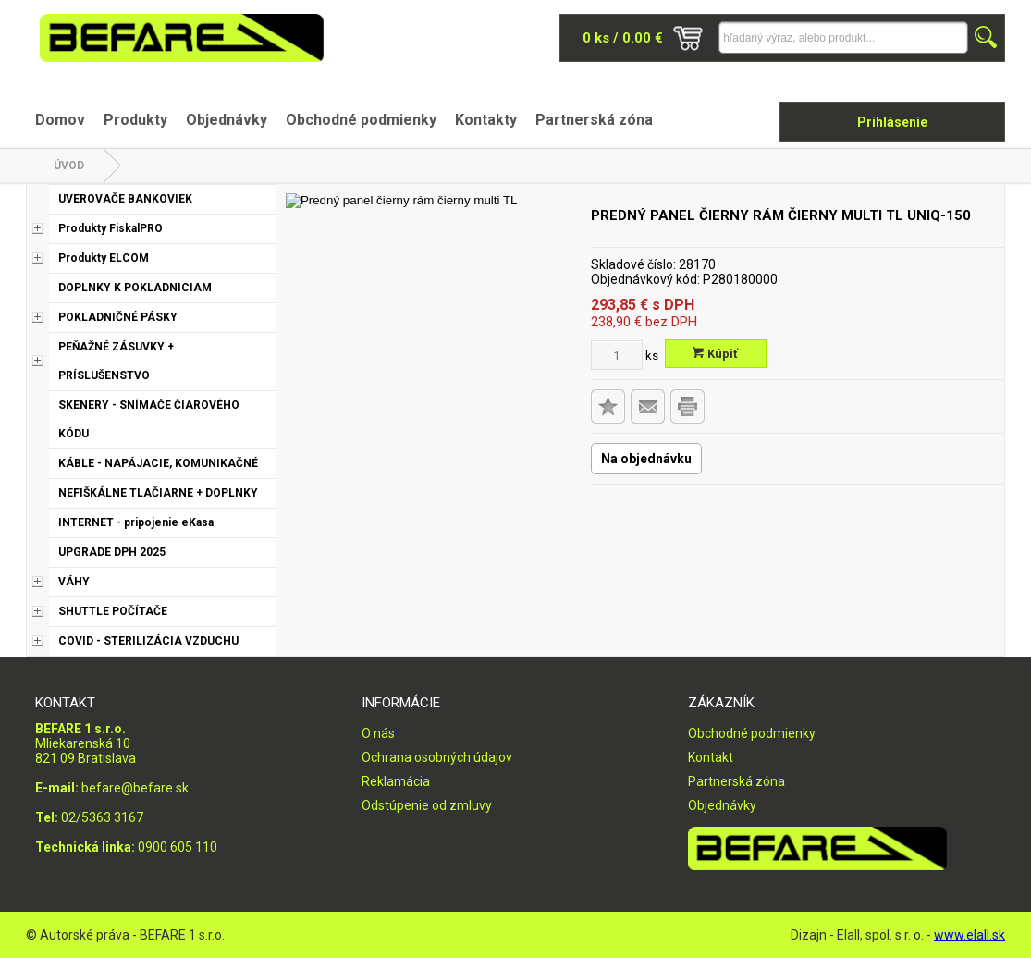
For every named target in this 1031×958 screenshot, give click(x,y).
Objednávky (226, 120)
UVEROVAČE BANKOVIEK (125, 198)
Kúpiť (715, 354)
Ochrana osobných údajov (437, 757)
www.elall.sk (969, 934)
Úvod (69, 165)
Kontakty (486, 120)
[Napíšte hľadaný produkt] (843, 37)
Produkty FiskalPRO (110, 228)
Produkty (135, 120)
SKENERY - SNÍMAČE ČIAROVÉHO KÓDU (148, 419)
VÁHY (74, 581)
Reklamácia (396, 781)
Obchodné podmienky (361, 120)
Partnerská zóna (594, 120)
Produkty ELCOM (103, 258)
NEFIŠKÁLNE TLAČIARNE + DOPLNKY (158, 492)
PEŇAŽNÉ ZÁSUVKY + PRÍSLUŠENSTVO (116, 361)
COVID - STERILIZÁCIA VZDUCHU (148, 640)
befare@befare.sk (135, 787)
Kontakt (710, 757)
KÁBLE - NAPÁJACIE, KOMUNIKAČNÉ (158, 463)
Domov (60, 120)
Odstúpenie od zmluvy (427, 805)
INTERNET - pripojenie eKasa (136, 522)
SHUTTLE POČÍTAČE (112, 611)
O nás (378, 733)
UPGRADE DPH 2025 (112, 552)
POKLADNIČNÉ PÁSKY (118, 317)
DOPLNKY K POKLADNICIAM (135, 287)
